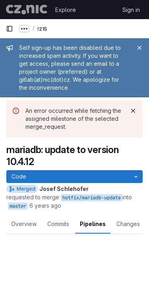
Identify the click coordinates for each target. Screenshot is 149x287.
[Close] (139, 48)
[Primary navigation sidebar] (9, 28)
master (18, 206)
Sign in (131, 9)
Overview (24, 223)
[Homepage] (26, 9)
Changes (128, 223)
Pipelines (93, 223)
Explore (65, 9)
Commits (58, 223)
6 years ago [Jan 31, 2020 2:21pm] (45, 205)
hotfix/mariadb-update (91, 198)
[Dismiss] (133, 111)
